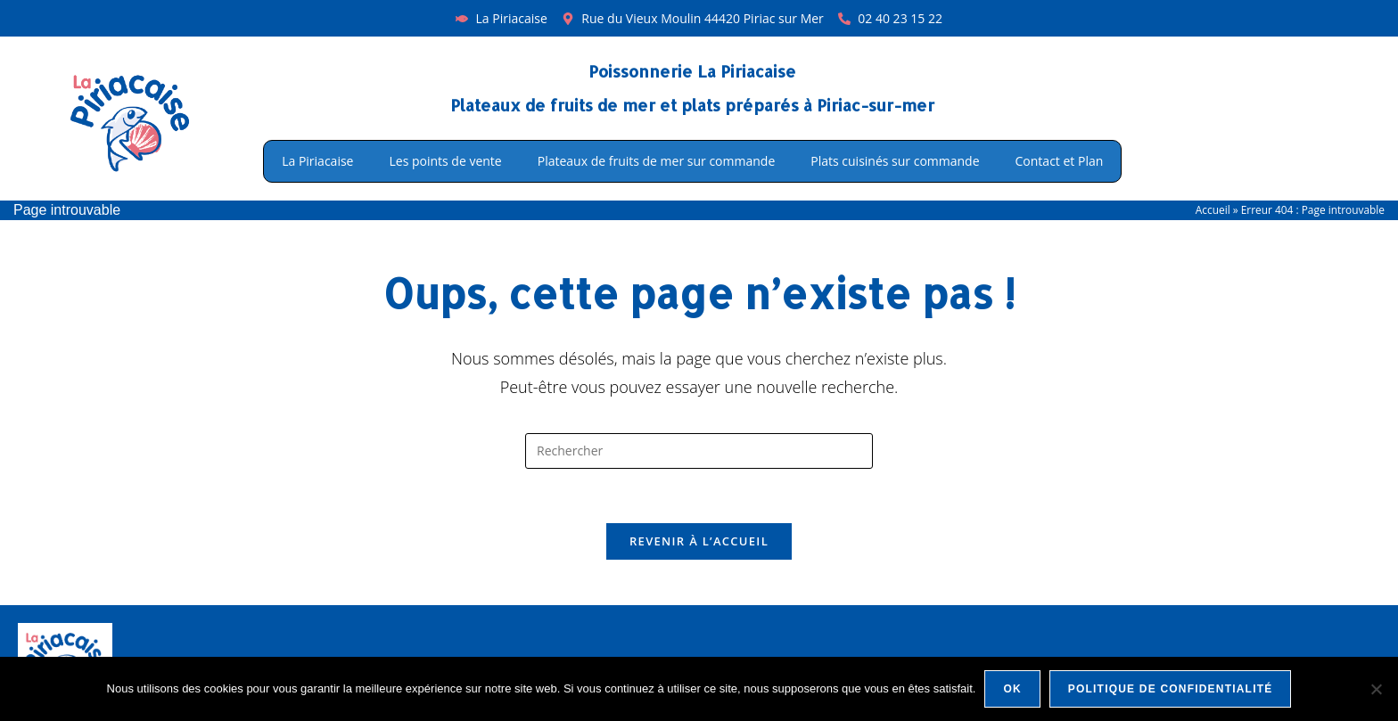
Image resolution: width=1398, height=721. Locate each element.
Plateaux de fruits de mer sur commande (657, 160)
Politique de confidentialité (1170, 689)
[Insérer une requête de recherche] (699, 451)
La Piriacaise (317, 160)
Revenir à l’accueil (699, 541)
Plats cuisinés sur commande (894, 160)
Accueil (1213, 209)
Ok (1012, 689)
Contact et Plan (1060, 160)
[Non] (1376, 689)
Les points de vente (445, 160)
